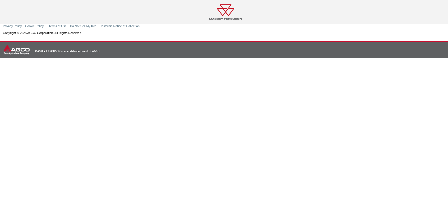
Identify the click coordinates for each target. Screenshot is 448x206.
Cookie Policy (35, 26)
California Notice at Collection (120, 26)
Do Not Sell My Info (83, 26)
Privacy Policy (12, 26)
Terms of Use (58, 26)
